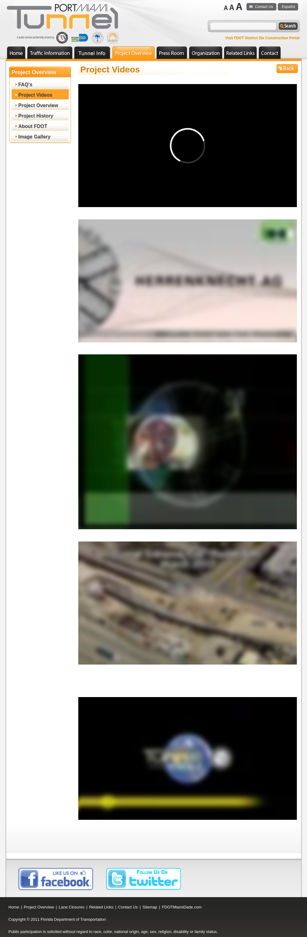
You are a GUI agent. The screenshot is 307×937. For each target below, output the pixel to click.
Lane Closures (71, 907)
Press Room (175, 50)
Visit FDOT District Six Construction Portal (262, 38)
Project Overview (136, 50)
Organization (208, 50)
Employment (92, 52)
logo (64, 18)
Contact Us (264, 7)
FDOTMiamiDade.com (181, 907)
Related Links (240, 52)
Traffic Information (53, 50)
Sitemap (149, 907)
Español (288, 7)
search (288, 26)
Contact (270, 52)
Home (16, 52)
